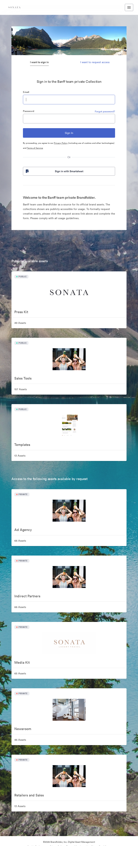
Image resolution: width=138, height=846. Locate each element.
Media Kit (22, 662)
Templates (22, 444)
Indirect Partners (27, 596)
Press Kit (21, 312)
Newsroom (22, 729)
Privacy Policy (61, 143)
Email (26, 92)
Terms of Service (35, 148)
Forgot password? (105, 111)
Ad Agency (23, 530)
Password (28, 111)
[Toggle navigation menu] (129, 7)
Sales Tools (23, 378)
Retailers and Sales (29, 795)
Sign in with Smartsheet (54, 171)
